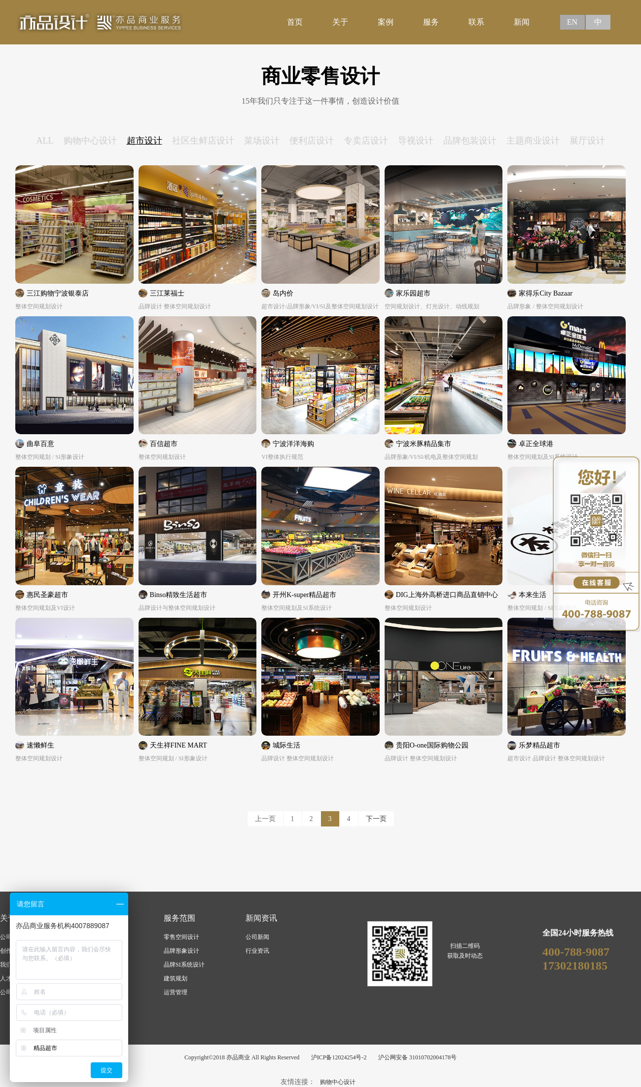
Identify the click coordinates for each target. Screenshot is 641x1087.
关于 (340, 22)
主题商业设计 (533, 141)
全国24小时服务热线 (577, 933)
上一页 (265, 819)
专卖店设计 (366, 141)
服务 (431, 22)
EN (572, 22)
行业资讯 (257, 950)
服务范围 (179, 918)
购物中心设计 (90, 141)
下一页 (376, 819)
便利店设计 (311, 141)
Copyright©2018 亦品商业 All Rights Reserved (241, 1057)
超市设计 (144, 141)
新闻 (522, 22)
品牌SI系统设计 (184, 964)
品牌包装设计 (470, 141)
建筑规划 (175, 978)
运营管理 (175, 992)
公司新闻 (257, 937)
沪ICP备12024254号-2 (339, 1057)
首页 (295, 22)
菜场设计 (262, 141)
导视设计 (415, 141)
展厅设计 (587, 141)
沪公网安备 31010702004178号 (417, 1057)
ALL (45, 141)
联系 (476, 22)
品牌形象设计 (181, 950)
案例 (385, 22)
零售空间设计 (181, 937)
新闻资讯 (261, 918)
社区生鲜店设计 (203, 141)
